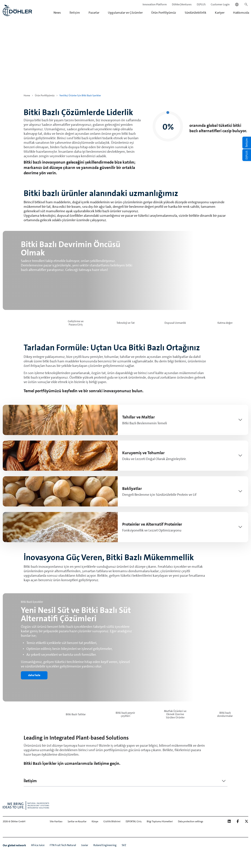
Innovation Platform (155, 4)
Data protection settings (190, 821)
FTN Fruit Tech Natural (63, 845)
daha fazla (34, 675)
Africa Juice (38, 845)
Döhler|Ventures (182, 4)
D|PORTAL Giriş (134, 821)
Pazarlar (94, 13)
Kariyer (219, 13)
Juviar (84, 845)
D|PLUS (201, 4)
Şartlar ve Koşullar (77, 821)
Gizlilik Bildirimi (111, 821)
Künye (95, 821)
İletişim (75, 13)
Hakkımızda (241, 13)
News (57, 13)
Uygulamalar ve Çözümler (125, 13)
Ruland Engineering (105, 845)
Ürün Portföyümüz (163, 13)
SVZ (124, 845)
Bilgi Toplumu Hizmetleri (160, 821)
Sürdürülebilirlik (195, 13)
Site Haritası (56, 821)
